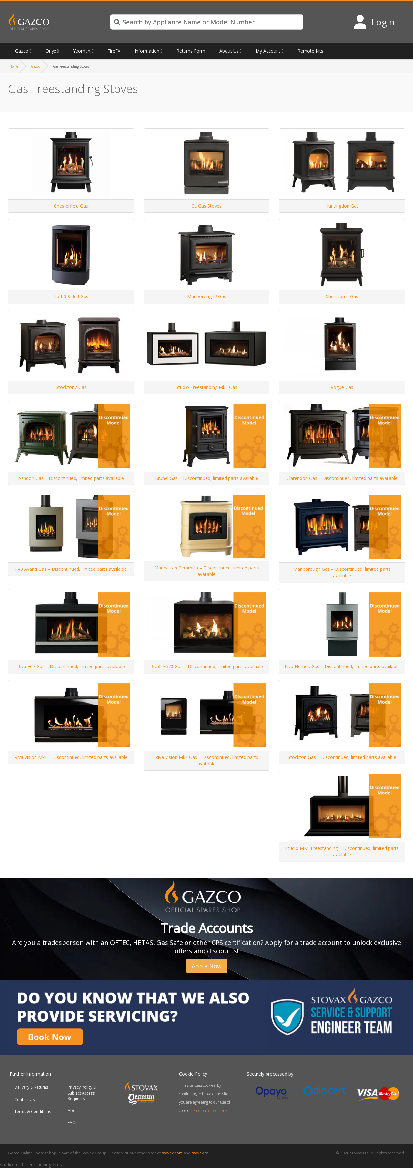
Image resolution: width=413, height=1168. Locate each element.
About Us (229, 51)
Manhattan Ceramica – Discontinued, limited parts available (206, 571)
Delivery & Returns (31, 1087)
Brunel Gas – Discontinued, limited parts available (206, 478)
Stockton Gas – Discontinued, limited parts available (342, 757)
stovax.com (172, 1153)
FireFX (113, 51)
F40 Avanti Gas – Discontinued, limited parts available (71, 569)
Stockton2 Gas (71, 387)
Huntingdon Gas (342, 206)
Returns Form (190, 51)
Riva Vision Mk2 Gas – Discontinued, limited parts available (206, 760)
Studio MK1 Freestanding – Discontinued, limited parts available (342, 851)
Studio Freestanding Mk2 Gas (206, 387)
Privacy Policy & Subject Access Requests (82, 1093)
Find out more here (210, 1110)
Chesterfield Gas (71, 206)
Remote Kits (310, 51)
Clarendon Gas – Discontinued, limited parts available (342, 478)
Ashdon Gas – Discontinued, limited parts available (71, 478)
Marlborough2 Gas (206, 296)
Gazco (21, 51)
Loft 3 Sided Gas (71, 296)
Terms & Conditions (33, 1111)
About (73, 1110)
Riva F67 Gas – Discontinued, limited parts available (71, 666)
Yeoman (81, 51)
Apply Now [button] (207, 966)
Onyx (50, 51)
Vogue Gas (342, 387)
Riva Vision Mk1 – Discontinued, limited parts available (71, 757)
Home (13, 66)
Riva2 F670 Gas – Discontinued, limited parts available (206, 666)
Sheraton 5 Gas (342, 296)
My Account (268, 51)
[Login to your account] (374, 22)
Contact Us (25, 1099)
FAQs (72, 1122)
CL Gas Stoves (206, 206)
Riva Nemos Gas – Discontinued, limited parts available (342, 666)
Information (147, 51)
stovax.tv (200, 1153)
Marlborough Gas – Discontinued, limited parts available (342, 572)
